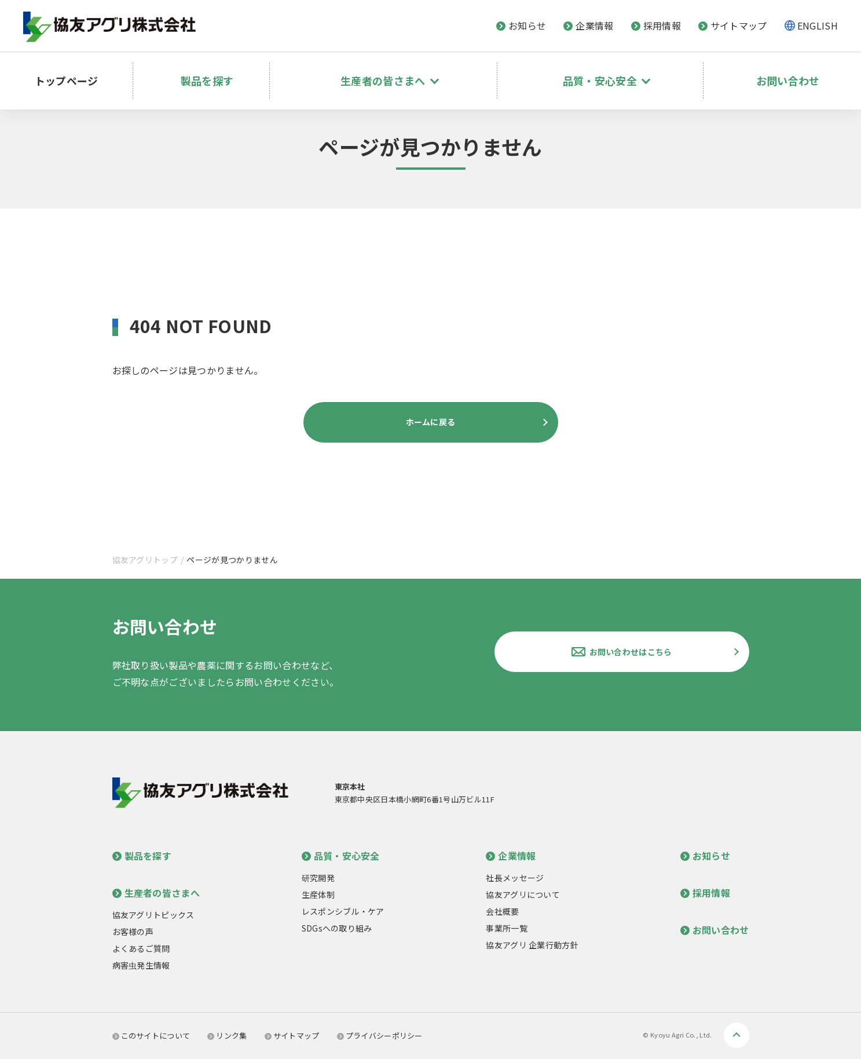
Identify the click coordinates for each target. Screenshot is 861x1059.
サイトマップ (732, 25)
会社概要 (502, 911)
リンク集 (227, 1035)
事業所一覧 (506, 928)
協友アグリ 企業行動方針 (532, 945)
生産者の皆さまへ (156, 893)
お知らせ (521, 25)
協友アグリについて (523, 894)
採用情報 (656, 25)
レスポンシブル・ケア (343, 911)
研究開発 (318, 877)
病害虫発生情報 (141, 965)
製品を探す (217, 72)
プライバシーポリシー (380, 1035)
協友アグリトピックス (153, 915)
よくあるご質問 (141, 948)
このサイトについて (151, 1035)
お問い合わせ (787, 72)
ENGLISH (817, 25)
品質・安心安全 (341, 856)
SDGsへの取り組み (337, 928)
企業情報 (588, 25)
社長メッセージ (515, 877)
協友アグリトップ (145, 559)
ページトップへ (736, 1035)
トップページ (74, 72)
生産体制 (318, 894)
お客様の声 (133, 931)
